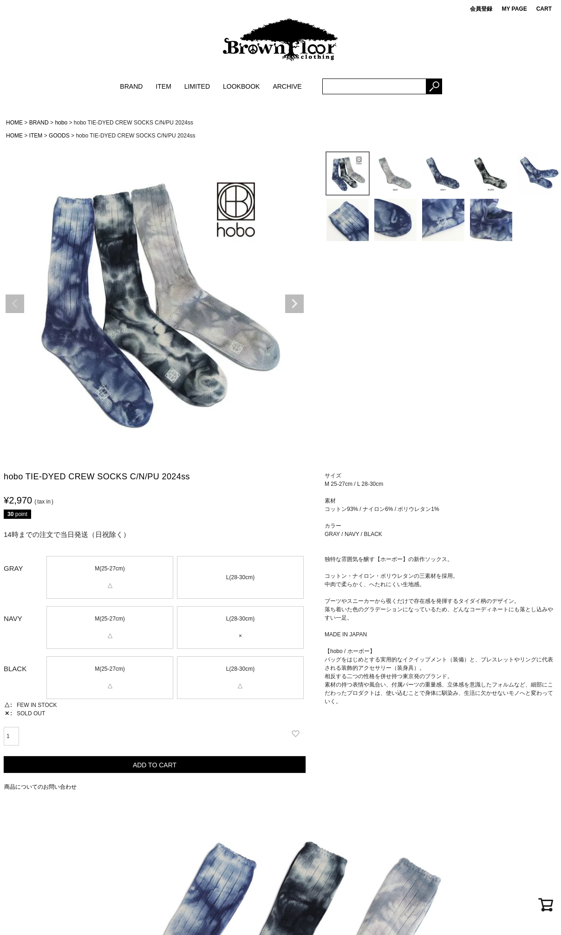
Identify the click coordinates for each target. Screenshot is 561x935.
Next (294, 303)
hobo (61, 122)
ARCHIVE (287, 86)
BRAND (131, 86)
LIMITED (197, 86)
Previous (15, 303)
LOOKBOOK (241, 86)
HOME (14, 122)
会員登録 (481, 9)
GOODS (59, 135)
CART (544, 9)
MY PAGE (514, 9)
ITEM (163, 86)
